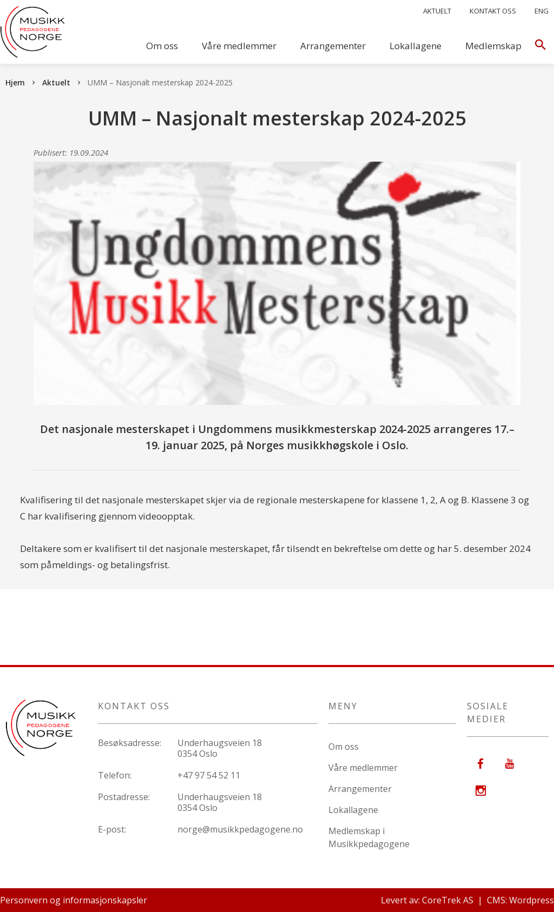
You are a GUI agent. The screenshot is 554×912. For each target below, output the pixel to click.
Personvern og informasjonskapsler (73, 900)
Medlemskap (493, 45)
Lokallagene (415, 45)
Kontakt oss (493, 11)
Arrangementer (333, 45)
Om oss (162, 45)
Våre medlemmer (239, 45)
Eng (542, 11)
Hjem (15, 82)
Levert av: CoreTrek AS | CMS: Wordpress (467, 900)
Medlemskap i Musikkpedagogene (369, 837)
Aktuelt (437, 11)
